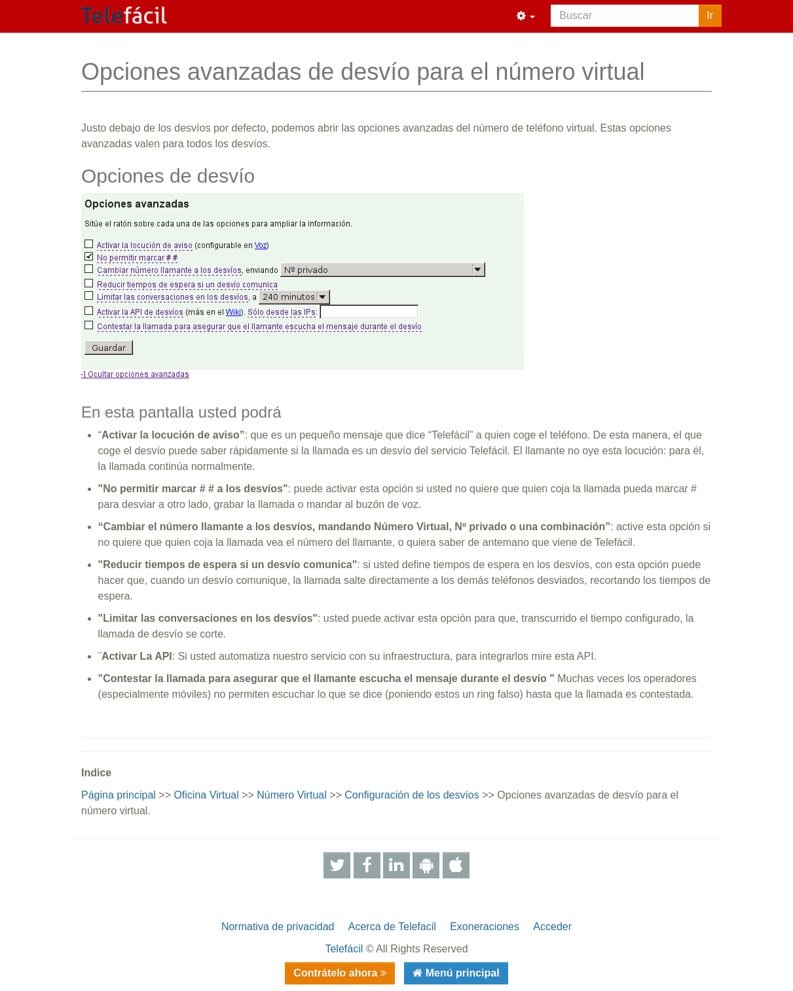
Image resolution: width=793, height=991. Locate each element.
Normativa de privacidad (278, 926)
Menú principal (460, 973)
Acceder (552, 926)
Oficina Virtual (206, 795)
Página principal (118, 795)
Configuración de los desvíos (411, 795)
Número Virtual (291, 795)
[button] (525, 16)
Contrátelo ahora (336, 973)
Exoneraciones (484, 926)
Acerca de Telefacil (392, 926)
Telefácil (344, 948)
